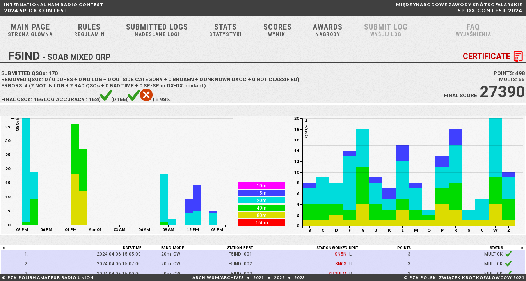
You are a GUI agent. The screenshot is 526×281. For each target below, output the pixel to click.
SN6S (341, 263)
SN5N (341, 254)
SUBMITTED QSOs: (29, 73)
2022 (279, 277)
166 (38, 99)
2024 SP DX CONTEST (53, 8)
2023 (299, 277)
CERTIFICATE (494, 56)
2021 (258, 277)
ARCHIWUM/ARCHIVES (218, 277)
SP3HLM (338, 273)
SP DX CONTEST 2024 (459, 8)
